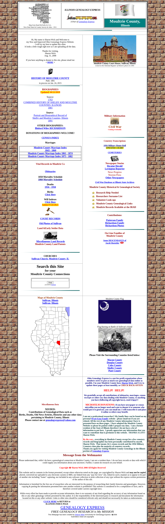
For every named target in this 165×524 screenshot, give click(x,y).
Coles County (114, 365)
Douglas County (115, 362)
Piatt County (114, 370)
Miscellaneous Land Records (50, 241)
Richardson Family (114, 223)
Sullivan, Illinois (50, 300)
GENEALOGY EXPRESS (82, 507)
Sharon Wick (127, 383)
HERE (50, 62)
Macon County (114, 360)
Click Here (50, 202)
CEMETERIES (115, 152)
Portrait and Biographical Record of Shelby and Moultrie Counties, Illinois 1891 (50, 118)
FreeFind (53, 284)
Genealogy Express (86, 22)
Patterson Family (114, 220)
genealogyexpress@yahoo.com (61, 420)
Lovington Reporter (115, 168)
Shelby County (114, 368)
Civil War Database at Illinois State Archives (114, 182)
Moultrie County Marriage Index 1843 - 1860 (50, 149)
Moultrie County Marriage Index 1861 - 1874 (50, 153)
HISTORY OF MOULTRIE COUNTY (50, 78)
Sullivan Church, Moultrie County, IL (50, 258)
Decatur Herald (114, 166)
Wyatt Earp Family (100, 419)
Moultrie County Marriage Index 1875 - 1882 (50, 156)
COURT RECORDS (50, 218)
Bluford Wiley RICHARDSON (50, 128)
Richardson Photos (114, 225)
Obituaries (50, 171)
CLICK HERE (50, 501)
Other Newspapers (114, 177)
